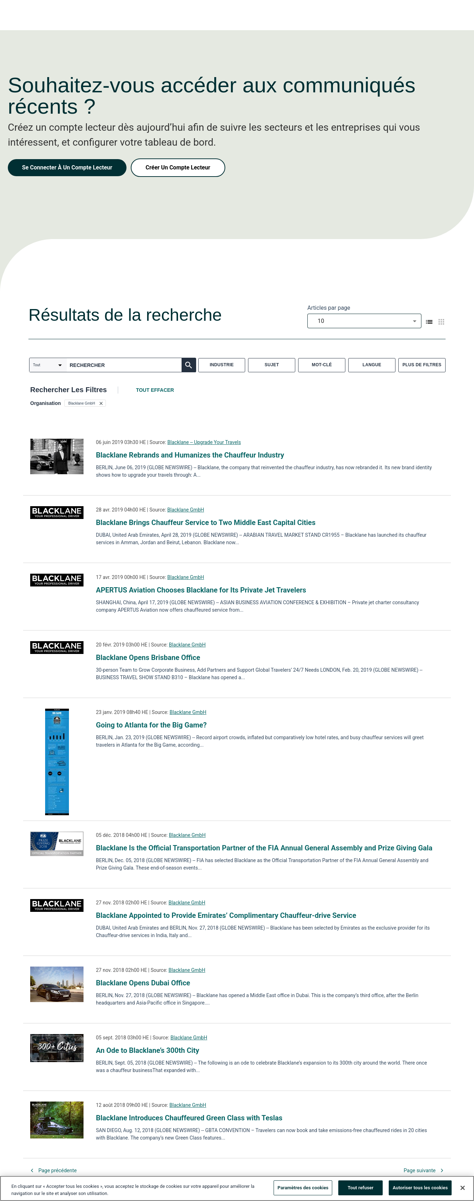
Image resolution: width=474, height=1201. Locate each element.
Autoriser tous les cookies (420, 1189)
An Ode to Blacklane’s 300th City (147, 1050)
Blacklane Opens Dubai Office (143, 983)
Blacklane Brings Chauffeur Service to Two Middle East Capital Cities (206, 522)
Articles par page (328, 307)
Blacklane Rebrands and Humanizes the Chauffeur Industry (192, 455)
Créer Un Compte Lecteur (178, 167)
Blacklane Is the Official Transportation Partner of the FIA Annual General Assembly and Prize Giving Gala (264, 848)
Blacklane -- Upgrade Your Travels (204, 442)
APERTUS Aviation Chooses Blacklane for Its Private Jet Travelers (201, 590)
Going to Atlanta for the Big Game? (151, 725)
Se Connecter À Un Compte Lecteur (67, 167)
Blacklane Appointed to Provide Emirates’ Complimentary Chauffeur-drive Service (226, 915)
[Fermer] (462, 1189)
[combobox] (364, 321)
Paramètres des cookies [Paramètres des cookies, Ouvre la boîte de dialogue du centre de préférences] (303, 1189)
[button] (85, 403)
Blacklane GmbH (185, 510)
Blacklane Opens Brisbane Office (148, 657)
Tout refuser (361, 1189)
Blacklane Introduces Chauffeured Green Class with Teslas (189, 1118)
